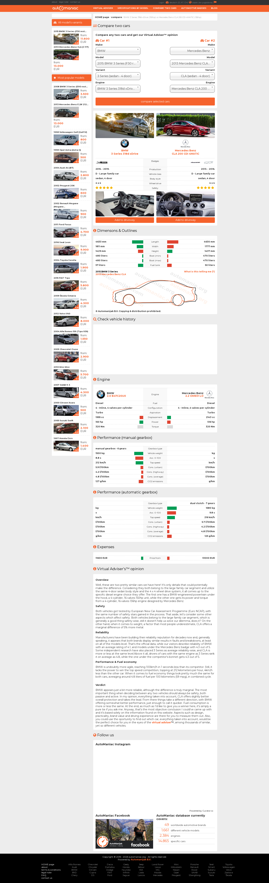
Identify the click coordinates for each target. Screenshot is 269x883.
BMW (74, 869)
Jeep (141, 864)
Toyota (228, 864)
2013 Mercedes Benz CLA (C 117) (71, 47)
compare (116, 17)
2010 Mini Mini (62, 367)
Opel (176, 872)
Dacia (110, 864)
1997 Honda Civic (63, 438)
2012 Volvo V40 (62, 313)
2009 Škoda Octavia (65, 296)
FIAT (109, 872)
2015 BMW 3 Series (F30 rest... (70, 31)
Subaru (211, 869)
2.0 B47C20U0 (116, 395)
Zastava (229, 872)
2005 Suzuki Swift (63, 420)
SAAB (194, 872)
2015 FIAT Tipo (62, 278)
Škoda (229, 875)
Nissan (176, 869)
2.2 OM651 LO (194, 395)
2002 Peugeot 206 (64, 185)
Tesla (211, 875)
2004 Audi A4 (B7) (64, 168)
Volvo (229, 869)
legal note (63, 2)
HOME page (102, 17)
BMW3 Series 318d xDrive (125, 152)
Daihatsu (110, 867)
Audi (74, 867)
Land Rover (158, 864)
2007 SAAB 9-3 (62, 385)
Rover (194, 869)
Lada (141, 872)
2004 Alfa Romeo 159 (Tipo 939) (71, 331)
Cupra (92, 872)
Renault (194, 867)
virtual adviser (161, 722)
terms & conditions (51, 869)
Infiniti (126, 872)
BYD (74, 872)
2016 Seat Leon (62, 242)
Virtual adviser (103, 8)
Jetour (141, 867)
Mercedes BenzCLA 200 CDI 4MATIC (185, 152)
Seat (211, 864)
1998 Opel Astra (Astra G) (67, 150)
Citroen (93, 869)
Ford (109, 875)
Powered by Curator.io (201, 810)
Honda (126, 867)
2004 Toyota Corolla (65, 260)
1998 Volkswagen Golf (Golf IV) (70, 132)
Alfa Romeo (74, 864)
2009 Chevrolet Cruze (66, 349)
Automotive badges (193, 8)
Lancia (141, 875)
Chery (74, 875)
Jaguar (126, 875)
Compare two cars (165, 8)
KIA (141, 869)
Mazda (157, 872)
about (54, 2)
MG (158, 869)
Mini (176, 864)
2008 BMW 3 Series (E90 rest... (71, 86)
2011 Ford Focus (62, 224)
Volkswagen (229, 867)
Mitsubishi (176, 867)
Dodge (109, 869)
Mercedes (157, 875)
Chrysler (93, 867)
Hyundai (126, 869)
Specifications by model (132, 8)
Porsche (194, 864)
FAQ (43, 875)
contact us (75, 2)
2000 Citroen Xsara (64, 402)
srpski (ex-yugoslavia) (204, 2)
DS (92, 875)
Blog (214, 8)
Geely (126, 864)
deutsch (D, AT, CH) (180, 2)
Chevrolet (93, 864)
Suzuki (211, 872)
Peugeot (176, 875)
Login (164, 2)
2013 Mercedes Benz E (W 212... (71, 104)
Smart (211, 867)
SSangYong (194, 875)
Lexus (158, 867)
